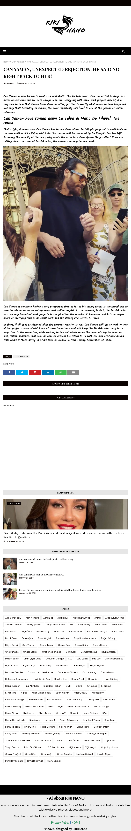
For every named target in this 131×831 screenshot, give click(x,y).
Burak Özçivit (44, 638)
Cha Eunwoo (12, 651)
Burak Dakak (118, 631)
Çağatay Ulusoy (109, 747)
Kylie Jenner (109, 699)
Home (6, 61)
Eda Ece (96, 658)
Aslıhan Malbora (13, 624)
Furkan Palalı (107, 672)
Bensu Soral (101, 624)
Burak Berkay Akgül (97, 631)
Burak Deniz (11, 638)
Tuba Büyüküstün (33, 747)
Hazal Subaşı (112, 679)
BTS (72, 624)
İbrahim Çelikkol (84, 754)
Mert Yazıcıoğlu (102, 706)
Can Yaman (18, 61)
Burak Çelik (27, 638)
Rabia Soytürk (47, 726)
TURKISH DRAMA (43, 740)
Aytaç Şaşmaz (34, 624)
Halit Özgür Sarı (42, 679)
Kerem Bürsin (36, 699)
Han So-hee (60, 679)
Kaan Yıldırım (62, 692)
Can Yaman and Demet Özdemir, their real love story (46, 559)
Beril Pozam (11, 631)
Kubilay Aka (93, 699)
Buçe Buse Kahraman (85, 638)
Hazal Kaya (94, 679)
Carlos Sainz (81, 645)
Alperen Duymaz (81, 617)
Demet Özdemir (89, 651)
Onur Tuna (109, 720)
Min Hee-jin (28, 713)
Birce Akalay (43, 631)
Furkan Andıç (89, 672)
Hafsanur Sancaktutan (17, 679)
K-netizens (10, 692)
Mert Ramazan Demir (78, 706)
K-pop (24, 692)
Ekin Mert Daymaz (114, 658)
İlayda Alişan (104, 754)
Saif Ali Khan (65, 726)
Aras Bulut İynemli (114, 617)
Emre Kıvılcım (62, 665)
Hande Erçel (77, 679)
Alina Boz (48, 617)
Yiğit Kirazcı (75, 747)
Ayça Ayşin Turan (56, 624)
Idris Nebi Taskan (52, 685)
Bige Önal (27, 631)
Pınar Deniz (29, 726)
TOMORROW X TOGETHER (17, 740)
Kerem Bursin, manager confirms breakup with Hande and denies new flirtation (60, 589)
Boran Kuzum (76, 631)
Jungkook (91, 685)
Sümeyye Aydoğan (97, 733)
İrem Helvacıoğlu (14, 760)
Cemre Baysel (100, 645)
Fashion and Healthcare (40, 672)
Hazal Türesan (12, 685)
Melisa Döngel (55, 706)
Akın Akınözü (32, 617)
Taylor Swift (110, 740)
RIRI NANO (10, 83)
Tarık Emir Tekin (92, 740)
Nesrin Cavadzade (15, 720)
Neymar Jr (50, 720)
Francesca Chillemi (68, 672)
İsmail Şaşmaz (35, 760)
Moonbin (74, 713)
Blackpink (59, 631)
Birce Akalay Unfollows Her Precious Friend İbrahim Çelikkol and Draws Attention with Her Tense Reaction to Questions (64, 535)
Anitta (97, 617)
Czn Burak (71, 651)
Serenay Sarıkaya (31, 733)
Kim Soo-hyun (54, 699)
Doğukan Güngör (55, 658)
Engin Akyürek (97, 665)
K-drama (106, 685)
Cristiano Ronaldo (51, 651)
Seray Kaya (11, 733)
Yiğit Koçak (91, 747)
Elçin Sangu (29, 665)
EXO (70, 658)
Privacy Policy (60, 823)
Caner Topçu (47, 645)
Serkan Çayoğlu (53, 733)
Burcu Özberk (62, 638)
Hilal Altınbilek (32, 685)
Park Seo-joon (12, 726)
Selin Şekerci (83, 726)
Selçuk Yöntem (101, 726)
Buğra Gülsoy (108, 638)
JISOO (79, 685)
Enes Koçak (80, 665)
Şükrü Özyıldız (54, 760)
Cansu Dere (64, 645)
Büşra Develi (11, 645)
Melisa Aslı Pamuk (34, 706)
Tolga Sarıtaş (12, 747)
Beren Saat (117, 624)
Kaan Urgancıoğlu (41, 692)
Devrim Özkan (108, 651)
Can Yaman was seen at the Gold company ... (41, 574)
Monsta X (61, 713)
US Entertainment (55, 747)
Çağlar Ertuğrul (13, 754)
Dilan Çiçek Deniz (32, 658)
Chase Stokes (30, 651)
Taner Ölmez (73, 740)
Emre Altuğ (45, 665)
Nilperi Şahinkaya (69, 720)
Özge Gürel (31, 754)
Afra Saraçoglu (13, 617)
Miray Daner (45, 713)
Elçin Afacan (11, 665)
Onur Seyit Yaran (91, 720)
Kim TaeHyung (74, 699)
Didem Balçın (12, 658)
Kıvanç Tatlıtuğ (13, 706)
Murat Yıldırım (91, 713)
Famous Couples (14, 672)
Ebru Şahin (82, 658)
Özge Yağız (47, 754)
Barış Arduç (84, 624)
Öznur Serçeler (64, 754)
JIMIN (68, 685)
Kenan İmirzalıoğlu (15, 699)
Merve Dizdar (11, 713)
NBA (105, 713)
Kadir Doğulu (80, 692)
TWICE (58, 740)
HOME (75, 823)
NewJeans (35, 720)
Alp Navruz (62, 617)
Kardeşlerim (98, 692)
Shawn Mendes (74, 733)
